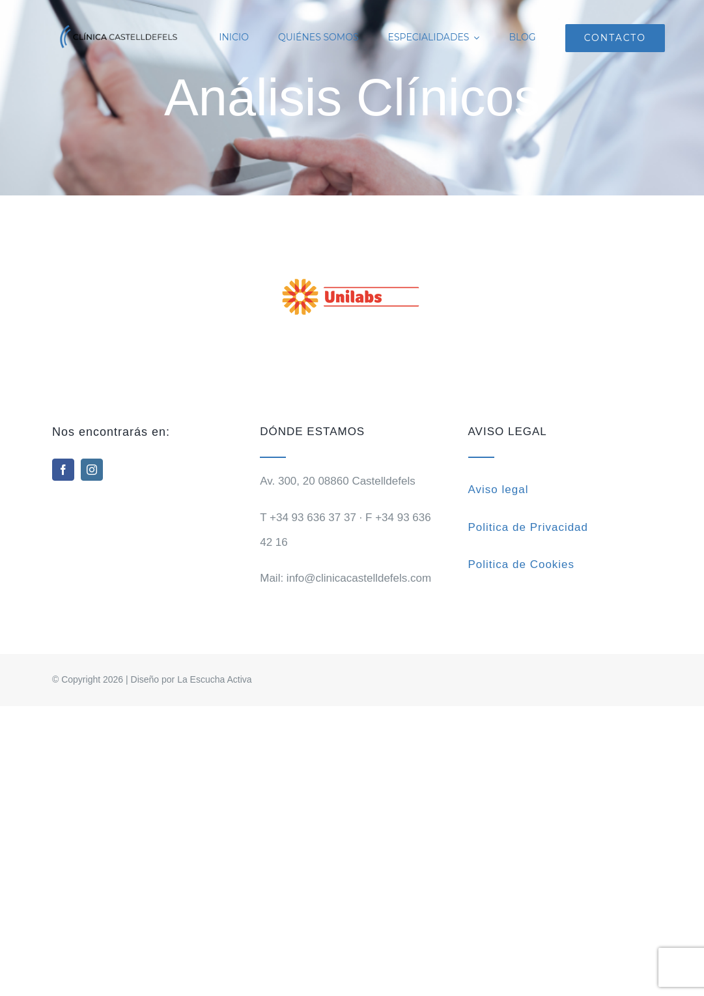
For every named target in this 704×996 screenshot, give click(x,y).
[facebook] (63, 470)
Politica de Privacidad (528, 527)
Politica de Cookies (521, 564)
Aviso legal (498, 489)
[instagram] (92, 470)
